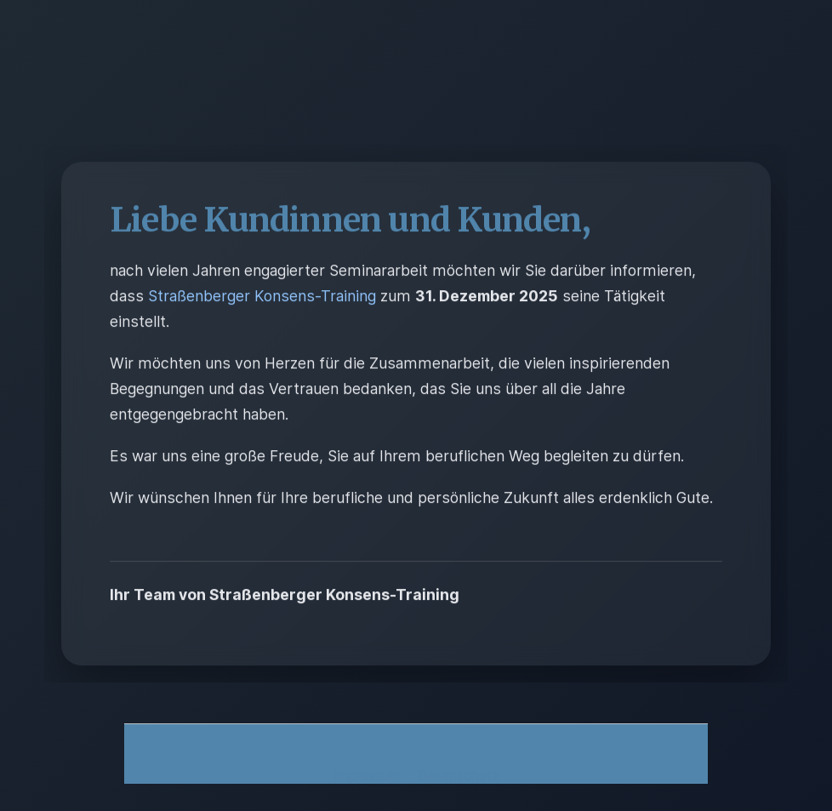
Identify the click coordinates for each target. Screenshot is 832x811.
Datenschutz (458, 775)
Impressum (368, 775)
